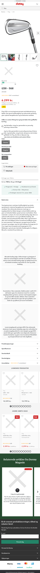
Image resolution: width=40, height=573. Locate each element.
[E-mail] (20, 536)
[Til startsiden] (20, 4)
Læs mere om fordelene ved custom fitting (17, 137)
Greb (3, 139)
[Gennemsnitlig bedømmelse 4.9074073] (25, 443)
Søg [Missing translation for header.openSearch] (3, 8)
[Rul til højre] (38, 33)
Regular (6, 149)
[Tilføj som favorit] (37, 65)
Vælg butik (7, 171)
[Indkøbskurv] (37, 4)
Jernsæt (4, 91)
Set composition (6, 154)
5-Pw (5, 157)
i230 (13, 12)
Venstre (6, 142)
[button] (12, 405)
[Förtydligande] (18, 103)
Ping (9, 12)
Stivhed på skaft (6, 146)
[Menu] (3, 4)
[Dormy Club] (32, 4)
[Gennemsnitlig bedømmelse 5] (5, 95)
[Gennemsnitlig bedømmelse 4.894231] (6, 443)
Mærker (3, 12)
